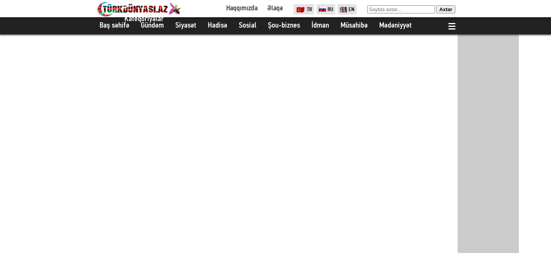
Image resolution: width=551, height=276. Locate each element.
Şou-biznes (284, 26)
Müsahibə (354, 26)
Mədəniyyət (395, 26)
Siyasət (185, 26)
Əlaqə (275, 8)
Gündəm (152, 26)
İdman (320, 26)
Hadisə (217, 26)
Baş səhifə (114, 26)
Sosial (247, 26)
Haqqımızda (242, 8)
